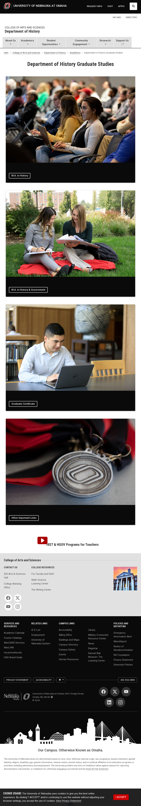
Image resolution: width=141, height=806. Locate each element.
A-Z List (35, 629)
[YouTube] (8, 606)
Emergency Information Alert (123, 634)
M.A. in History (19, 175)
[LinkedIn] (109, 702)
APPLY (121, 6)
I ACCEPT (121, 797)
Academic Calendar (14, 632)
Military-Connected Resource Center (98, 636)
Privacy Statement (123, 659)
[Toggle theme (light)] (60, 679)
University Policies (123, 664)
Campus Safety (67, 649)
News (91, 643)
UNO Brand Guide (13, 657)
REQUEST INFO (94, 6)
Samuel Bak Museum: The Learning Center (96, 657)
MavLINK (9, 647)
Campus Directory (68, 644)
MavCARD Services (14, 642)
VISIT (110, 6)
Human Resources (69, 659)
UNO (6, 52)
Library (91, 629)
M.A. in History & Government (28, 289)
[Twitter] (17, 598)
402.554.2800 (127, 680)
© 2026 (36, 700)
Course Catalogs (13, 637)
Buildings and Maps (69, 639)
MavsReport (120, 641)
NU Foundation (122, 654)
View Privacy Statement (68, 800)
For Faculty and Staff (42, 573)
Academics (75, 52)
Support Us (122, 40)
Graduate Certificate (23, 403)
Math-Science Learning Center (39, 581)
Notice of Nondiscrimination (123, 648)
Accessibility (65, 629)
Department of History (22, 31)
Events (62, 654)
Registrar (93, 648)
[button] (10, 43)
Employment (38, 634)
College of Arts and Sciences (25, 27)
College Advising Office (12, 585)
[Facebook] (8, 598)
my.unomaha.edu (13, 652)
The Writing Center (41, 589)
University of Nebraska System (40, 641)
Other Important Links (23, 517)
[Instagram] (17, 606)
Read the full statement (97, 769)
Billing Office (65, 634)
